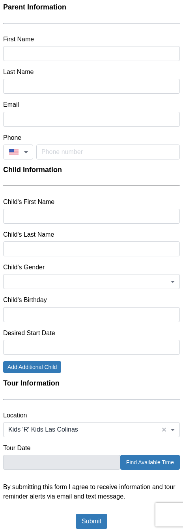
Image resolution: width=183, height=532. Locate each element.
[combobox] (18, 152)
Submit (91, 521)
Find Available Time (150, 462)
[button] (164, 429)
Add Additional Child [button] (32, 367)
